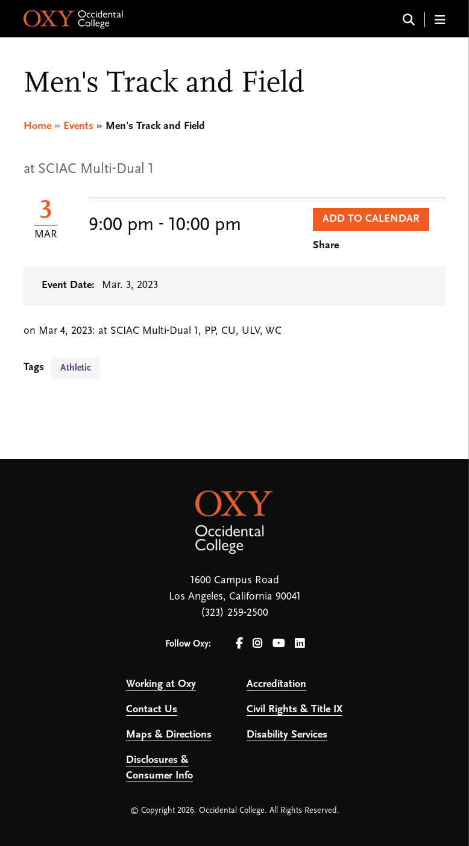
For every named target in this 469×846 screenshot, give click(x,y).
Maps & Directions (169, 735)
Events (78, 126)
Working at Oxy (161, 684)
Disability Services (287, 735)
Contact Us (151, 709)
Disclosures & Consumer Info (159, 768)
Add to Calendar (371, 219)
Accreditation (276, 684)
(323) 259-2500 (234, 613)
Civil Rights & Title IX (294, 709)
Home (37, 126)
